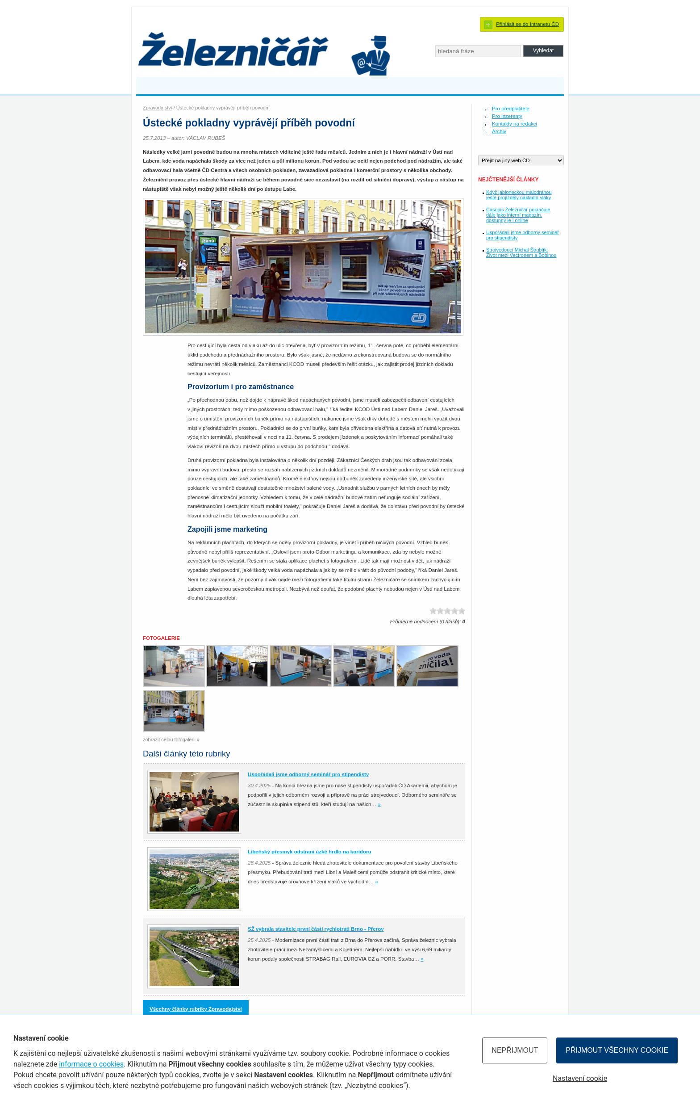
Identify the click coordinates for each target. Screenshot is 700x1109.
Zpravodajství (157, 107)
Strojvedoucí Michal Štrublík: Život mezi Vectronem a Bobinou (521, 252)
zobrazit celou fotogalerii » (171, 739)
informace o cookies (91, 1064)
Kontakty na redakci (514, 123)
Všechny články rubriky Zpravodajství (196, 1009)
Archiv (499, 131)
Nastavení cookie (580, 1078)
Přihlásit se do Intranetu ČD (527, 24)
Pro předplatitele (510, 108)
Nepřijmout (515, 1050)
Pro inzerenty (507, 116)
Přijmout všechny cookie (617, 1050)
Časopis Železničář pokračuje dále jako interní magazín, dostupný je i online (518, 215)
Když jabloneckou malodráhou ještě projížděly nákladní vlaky (519, 194)
